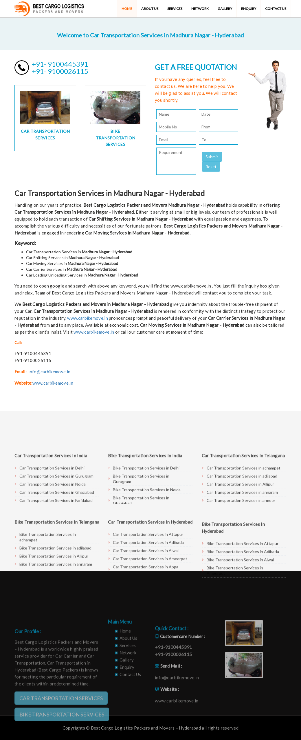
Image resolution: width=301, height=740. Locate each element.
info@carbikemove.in (49, 371)
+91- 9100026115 (60, 71)
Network (200, 8)
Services (174, 8)
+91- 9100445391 (60, 64)
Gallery (225, 8)
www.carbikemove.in (87, 318)
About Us (149, 8)
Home (127, 8)
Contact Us (275, 8)
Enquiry (248, 8)
